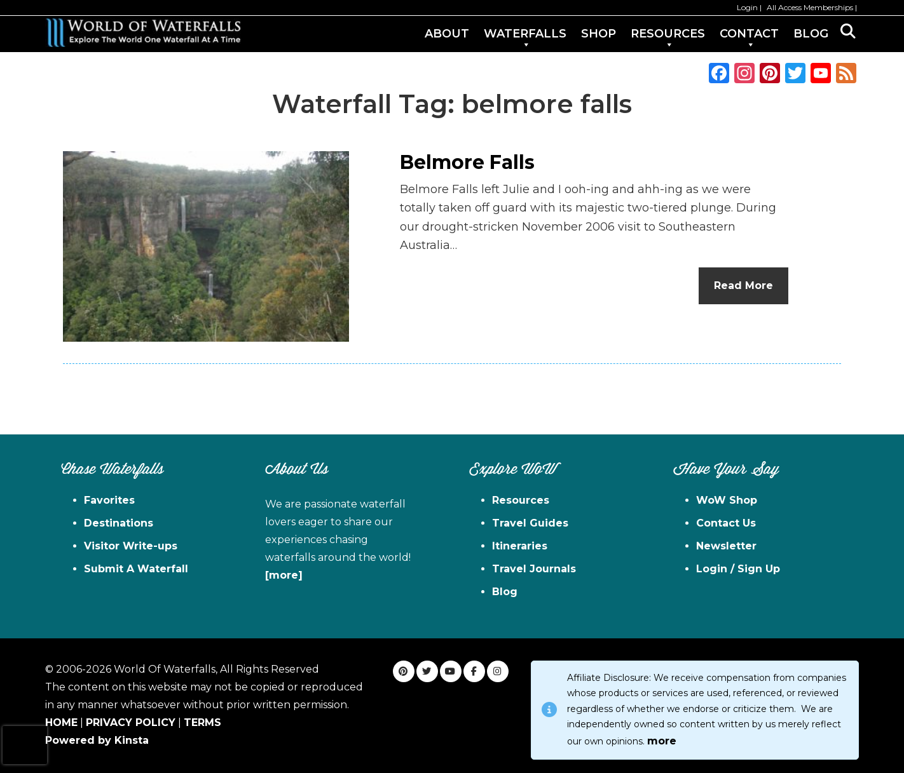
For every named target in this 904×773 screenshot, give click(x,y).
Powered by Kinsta (97, 740)
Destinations (118, 523)
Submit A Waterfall (136, 569)
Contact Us (726, 523)
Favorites (109, 500)
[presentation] (25, 745)
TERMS (202, 722)
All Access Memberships (810, 7)
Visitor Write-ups (130, 546)
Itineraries (519, 546)
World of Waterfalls (143, 32)
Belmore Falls (467, 162)
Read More (743, 285)
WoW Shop (726, 500)
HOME (61, 722)
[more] (284, 575)
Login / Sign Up (738, 569)
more (661, 741)
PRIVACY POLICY (130, 722)
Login (747, 7)
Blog (504, 592)
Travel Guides (530, 523)
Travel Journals (534, 569)
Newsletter (726, 546)
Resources (520, 500)
